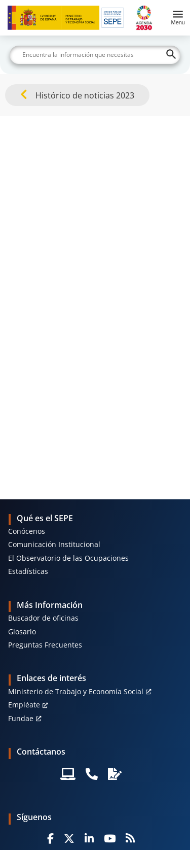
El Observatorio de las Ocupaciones (68, 558)
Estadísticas (28, 571)
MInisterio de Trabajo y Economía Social (75, 691)
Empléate (24, 704)
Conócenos (26, 531)
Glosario (22, 631)
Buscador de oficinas (43, 618)
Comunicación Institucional (54, 544)
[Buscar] (95, 55)
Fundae (20, 718)
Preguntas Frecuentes (45, 645)
